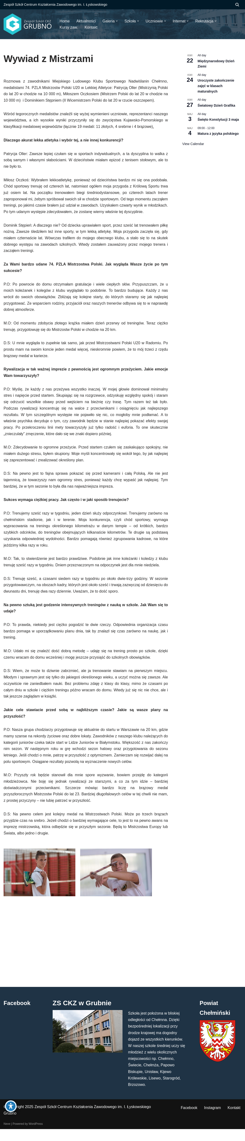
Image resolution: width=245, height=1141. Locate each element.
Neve (7, 1135)
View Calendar (193, 144)
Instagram (212, 1120)
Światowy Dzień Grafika (216, 105)
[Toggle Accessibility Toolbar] (11, 1106)
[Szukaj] (237, 4)
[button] (117, 21)
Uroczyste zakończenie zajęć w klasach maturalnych (216, 86)
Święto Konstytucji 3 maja (218, 119)
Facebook (188, 1120)
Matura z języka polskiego (218, 134)
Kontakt (234, 1120)
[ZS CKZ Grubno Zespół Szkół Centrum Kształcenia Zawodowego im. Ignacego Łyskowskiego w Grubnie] (27, 24)
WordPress (36, 1135)
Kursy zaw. (69, 28)
